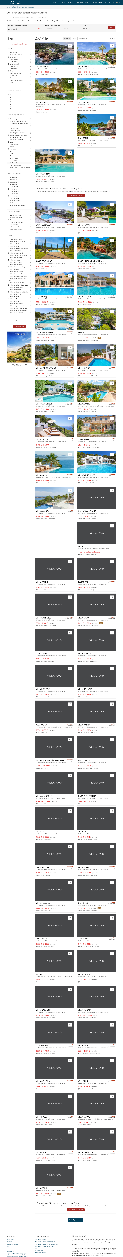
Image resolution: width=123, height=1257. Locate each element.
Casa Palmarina (44, 261)
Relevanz (67, 38)
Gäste (84, 26)
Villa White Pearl (44, 332)
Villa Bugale (42, 1116)
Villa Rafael (84, 225)
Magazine (70, 3)
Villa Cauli (41, 1188)
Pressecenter (10, 1248)
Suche (112, 27)
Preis (74, 38)
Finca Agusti (42, 938)
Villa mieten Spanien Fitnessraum (44, 1246)
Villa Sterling (85, 653)
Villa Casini (42, 582)
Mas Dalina (41, 724)
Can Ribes (83, 903)
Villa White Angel (45, 510)
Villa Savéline (43, 903)
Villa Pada (41, 1152)
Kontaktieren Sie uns (83, 3)
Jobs (8, 1246)
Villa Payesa (84, 66)
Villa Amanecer (44, 796)
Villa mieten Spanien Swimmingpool (45, 1241)
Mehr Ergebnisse (75, 1219)
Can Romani (84, 938)
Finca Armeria (43, 867)
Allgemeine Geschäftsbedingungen (16, 1253)
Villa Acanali (85, 510)
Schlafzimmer (83, 38)
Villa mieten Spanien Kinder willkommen (46, 1244)
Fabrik (81, 332)
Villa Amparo (42, 102)
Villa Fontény (43, 689)
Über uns (9, 1241)
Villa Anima (83, 475)
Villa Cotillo (43, 174)
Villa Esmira (42, 974)
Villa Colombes (86, 403)
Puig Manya (84, 760)
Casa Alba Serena (87, 796)
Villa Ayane (42, 439)
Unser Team (10, 1239)
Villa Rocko (84, 1010)
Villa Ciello (84, 546)
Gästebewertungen (12, 1244)
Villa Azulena (43, 1081)
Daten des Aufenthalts (52, 26)
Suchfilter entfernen (19, 44)
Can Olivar (42, 653)
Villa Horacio (85, 689)
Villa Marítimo (85, 1152)
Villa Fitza (83, 831)
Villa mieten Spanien (40, 1239)
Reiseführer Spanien (40, 1252)
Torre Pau (83, 582)
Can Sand (83, 138)
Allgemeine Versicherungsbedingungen (18, 1256)
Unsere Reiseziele (58, 3)
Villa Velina (84, 439)
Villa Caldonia (43, 1010)
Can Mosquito (44, 297)
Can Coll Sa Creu (45, 546)
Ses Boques (84, 102)
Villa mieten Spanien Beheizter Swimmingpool (43, 1249)
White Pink (83, 1081)
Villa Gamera (42, 66)
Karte (112, 38)
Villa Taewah (84, 974)
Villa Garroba (43, 617)
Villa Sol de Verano (88, 368)
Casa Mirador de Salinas (91, 261)
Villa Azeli (41, 831)
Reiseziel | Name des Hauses (17, 26)
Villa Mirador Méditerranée (50, 760)
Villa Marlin (84, 724)
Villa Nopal (84, 1116)
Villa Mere (83, 1045)
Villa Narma (84, 867)
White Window (43, 225)
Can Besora (42, 1045)
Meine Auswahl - (99, 3)
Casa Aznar (42, 475)
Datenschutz (10, 1251)
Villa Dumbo (42, 403)
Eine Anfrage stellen (75, 195)
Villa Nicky (83, 617)
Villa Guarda (84, 297)
